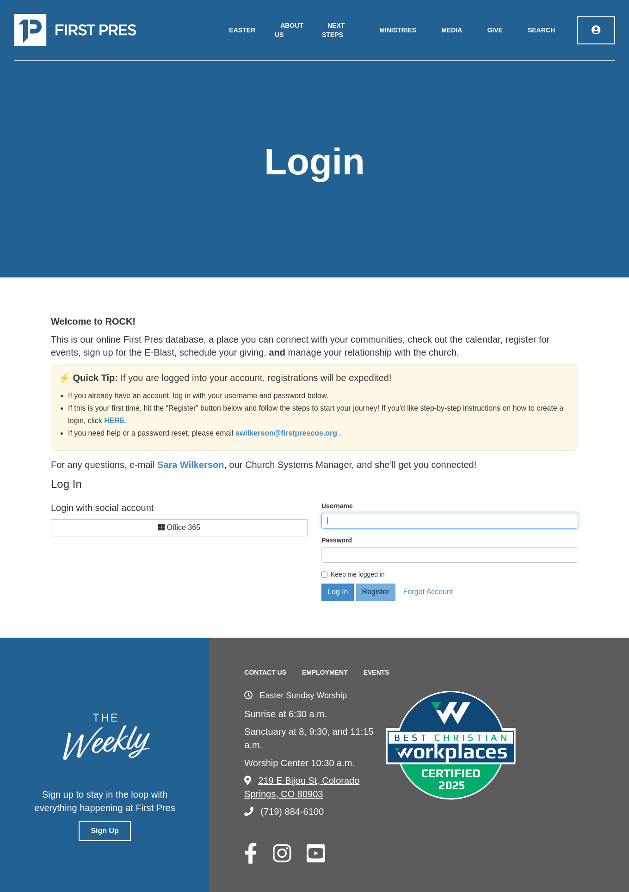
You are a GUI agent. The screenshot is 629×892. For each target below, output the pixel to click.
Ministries (397, 30)
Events (376, 672)
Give (494, 30)
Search (541, 30)
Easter (242, 30)
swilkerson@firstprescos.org (287, 433)
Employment (325, 672)
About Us (289, 30)
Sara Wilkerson (190, 465)
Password (336, 540)
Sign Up (104, 831)
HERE (114, 420)
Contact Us (265, 672)
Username (337, 506)
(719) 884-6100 (284, 811)
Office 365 (179, 527)
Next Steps (333, 30)
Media (451, 30)
